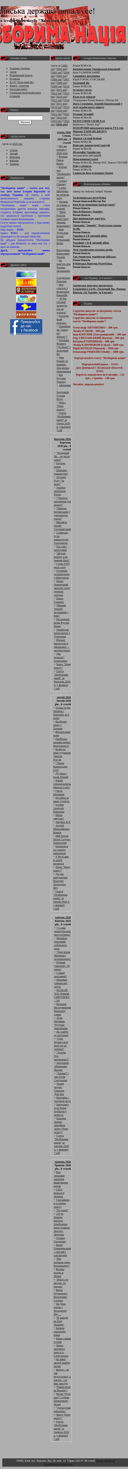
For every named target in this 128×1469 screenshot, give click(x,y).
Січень (14, 150)
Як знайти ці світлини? (61, 1033)
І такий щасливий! (60, 974)
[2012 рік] (56, 93)
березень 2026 (62, 439)
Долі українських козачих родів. (93, 249)
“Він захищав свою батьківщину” (62, 1262)
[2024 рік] (56, 121)
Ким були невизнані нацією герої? (94, 204)
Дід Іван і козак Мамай (60, 775)
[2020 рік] (61, 110)
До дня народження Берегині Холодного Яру (60, 880)
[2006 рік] (56, 79)
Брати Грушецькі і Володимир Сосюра (60, 1295)
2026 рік (17, 144)
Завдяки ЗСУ (63, 822)
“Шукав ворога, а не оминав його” (62, 557)
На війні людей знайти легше (62, 1363)
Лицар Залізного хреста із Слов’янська (61, 1350)
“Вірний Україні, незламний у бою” (61, 610)
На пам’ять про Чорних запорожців (64, 266)
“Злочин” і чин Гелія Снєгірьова (61, 1077)
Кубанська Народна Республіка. (92, 263)
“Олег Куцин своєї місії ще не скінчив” (61, 1044)
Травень (14, 164)
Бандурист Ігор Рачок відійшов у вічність (61, 1110)
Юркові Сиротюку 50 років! (62, 966)
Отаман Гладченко (59, 1239)
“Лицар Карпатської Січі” (60, 767)
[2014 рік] (61, 96)
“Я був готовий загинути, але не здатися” (62, 305)
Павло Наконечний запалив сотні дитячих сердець (62, 588)
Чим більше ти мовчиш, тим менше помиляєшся (64, 364)
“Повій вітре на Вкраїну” (62, 1388)
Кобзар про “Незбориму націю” (64, 172)
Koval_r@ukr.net (105, 1460)
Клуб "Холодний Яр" (22, 82)
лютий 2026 (64, 697)
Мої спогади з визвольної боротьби (63, 290)
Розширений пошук (21, 75)
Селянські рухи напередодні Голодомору (61, 538)
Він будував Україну (61, 378)
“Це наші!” (62, 1210)
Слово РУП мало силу (62, 565)
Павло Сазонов (59, 600)
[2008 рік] (61, 83)
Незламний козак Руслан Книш (61, 623)
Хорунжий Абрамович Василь (61, 1066)
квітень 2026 (63, 917)
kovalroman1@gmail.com (58, 1464)
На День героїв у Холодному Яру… (60, 1309)
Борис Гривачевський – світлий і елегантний (62, 1250)
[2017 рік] (61, 103)
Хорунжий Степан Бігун (63, 396)
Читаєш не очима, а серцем (63, 205)
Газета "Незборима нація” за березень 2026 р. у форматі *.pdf (62, 680)
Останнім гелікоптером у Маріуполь (61, 574)
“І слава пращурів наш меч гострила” (62, 931)
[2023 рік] (61, 117)
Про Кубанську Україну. (88, 211)
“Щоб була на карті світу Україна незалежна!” (64, 219)
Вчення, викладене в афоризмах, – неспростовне (62, 645)
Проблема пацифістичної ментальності (61, 742)
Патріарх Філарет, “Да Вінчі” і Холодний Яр (64, 347)
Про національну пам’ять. (89, 218)
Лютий (14, 153)
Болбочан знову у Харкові (60, 725)
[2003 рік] (56, 72)
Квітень (14, 160)
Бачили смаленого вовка (60, 1331)
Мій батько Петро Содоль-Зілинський (62, 839)
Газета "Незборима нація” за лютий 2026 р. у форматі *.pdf (61, 900)
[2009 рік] (56, 86)
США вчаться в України (59, 1193)
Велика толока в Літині (59, 1273)
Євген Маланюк (59, 792)
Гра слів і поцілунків (60, 548)
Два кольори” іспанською (60, 657)
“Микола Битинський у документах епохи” (62, 513)
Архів (13, 71)
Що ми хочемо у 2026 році (62, 150)
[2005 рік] (61, 76)
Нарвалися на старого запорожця (60, 850)
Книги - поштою (19, 85)
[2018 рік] (56, 107)
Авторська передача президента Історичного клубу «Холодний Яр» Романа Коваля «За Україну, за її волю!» (99, 289)
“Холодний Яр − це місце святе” (62, 456)
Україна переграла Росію (60, 491)
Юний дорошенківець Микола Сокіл (62, 784)
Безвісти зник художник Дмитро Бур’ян (62, 754)
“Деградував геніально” (62, 1409)
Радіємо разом (59, 465)
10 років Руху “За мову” (60, 481)
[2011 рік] (61, 89)
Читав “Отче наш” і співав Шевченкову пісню (62, 1399)
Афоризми (65, 385)
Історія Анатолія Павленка (58, 808)
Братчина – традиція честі (62, 1099)
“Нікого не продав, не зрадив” (61, 1283)
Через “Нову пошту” (61, 406)
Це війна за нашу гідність (61, 799)
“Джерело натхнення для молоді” (62, 501)
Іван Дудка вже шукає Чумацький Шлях (63, 236)
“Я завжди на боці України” (61, 1321)
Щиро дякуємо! (58, 816)
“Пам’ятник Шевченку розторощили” (62, 955)
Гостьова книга (18, 89)
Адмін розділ (81, 1464)
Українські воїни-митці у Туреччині (62, 633)
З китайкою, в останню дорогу (62, 1203)
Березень (15, 157)
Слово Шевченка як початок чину (63, 193)
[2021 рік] (56, 114)
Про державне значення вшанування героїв (61, 1179)
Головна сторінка (20, 68)
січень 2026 (64, 132)
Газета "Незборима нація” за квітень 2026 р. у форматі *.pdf (61, 1144)
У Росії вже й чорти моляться (61, 860)
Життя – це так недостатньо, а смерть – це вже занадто (62, 1376)
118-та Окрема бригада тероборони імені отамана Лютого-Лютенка (62, 1224)
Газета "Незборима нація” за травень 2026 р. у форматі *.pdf (61, 1430)
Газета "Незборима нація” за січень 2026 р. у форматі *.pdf (64, 421)
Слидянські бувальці (63, 279)
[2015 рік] (56, 100)
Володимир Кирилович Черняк (63, 254)
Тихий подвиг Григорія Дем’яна (59, 1089)
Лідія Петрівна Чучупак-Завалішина (61, 1023)
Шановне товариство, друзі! (61, 983)
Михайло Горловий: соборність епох (60, 943)
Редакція (15, 78)
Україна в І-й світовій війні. (90, 235)
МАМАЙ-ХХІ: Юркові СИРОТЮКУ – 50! (62, 995)
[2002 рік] (61, 69)
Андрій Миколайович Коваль (61, 829)
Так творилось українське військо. (95, 256)
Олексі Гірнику (62, 182)
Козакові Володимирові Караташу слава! (62, 1009)
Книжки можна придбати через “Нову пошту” (61, 1125)
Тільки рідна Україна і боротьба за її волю (61, 713)
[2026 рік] (62, 124)
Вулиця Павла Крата (62, 160)
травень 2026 (63, 1161)
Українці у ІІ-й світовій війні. (91, 242)
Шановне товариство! (61, 472)
